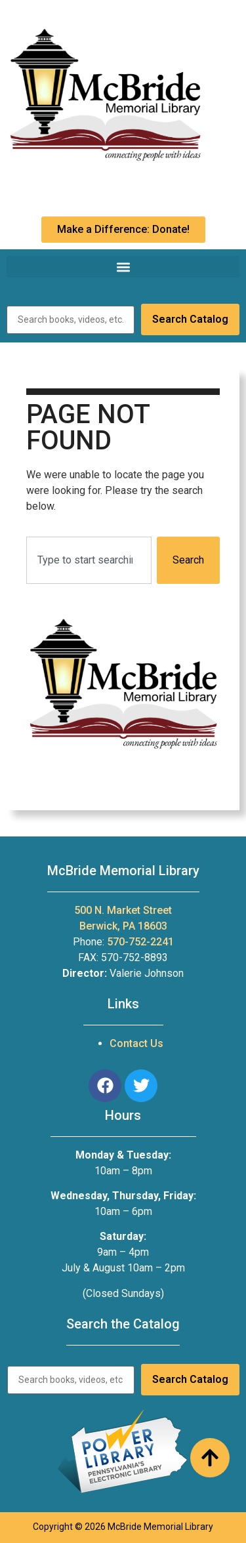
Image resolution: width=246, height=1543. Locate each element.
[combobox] (89, 560)
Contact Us (136, 1043)
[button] (123, 267)
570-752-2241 (140, 942)
